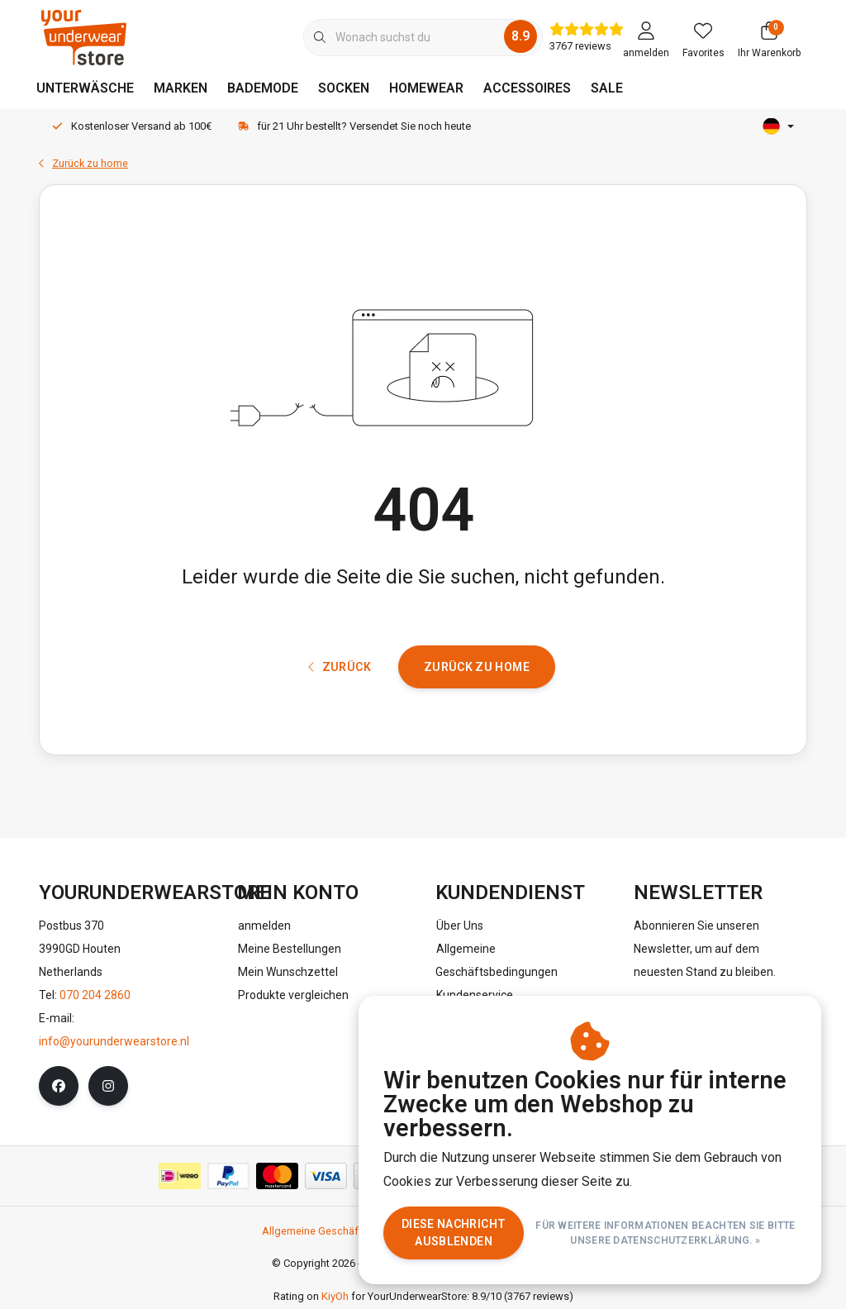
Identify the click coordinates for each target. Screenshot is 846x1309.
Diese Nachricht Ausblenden (454, 1232)
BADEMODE (262, 88)
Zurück (339, 667)
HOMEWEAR (426, 88)
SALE (607, 88)
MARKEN (180, 88)
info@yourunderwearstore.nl (114, 1041)
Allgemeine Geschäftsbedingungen (346, 1231)
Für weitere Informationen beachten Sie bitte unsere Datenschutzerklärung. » (666, 1233)
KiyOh (335, 1297)
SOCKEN (343, 88)
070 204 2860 (95, 995)
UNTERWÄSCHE (85, 88)
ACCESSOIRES (527, 88)
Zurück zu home (477, 667)
